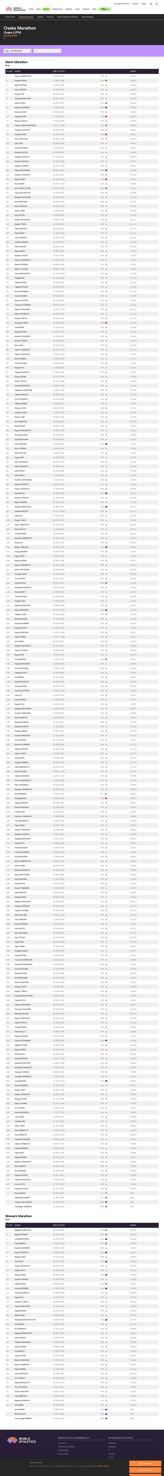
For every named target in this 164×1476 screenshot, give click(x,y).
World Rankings (87, 17)
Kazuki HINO (19, 758)
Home (31, 9)
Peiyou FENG (20, 179)
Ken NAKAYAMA (21, 148)
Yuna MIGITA (20, 1351)
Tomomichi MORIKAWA (24, 960)
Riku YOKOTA (20, 529)
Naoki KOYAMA (21, 85)
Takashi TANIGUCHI (22, 1144)
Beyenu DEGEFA (21, 1234)
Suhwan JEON (20, 408)
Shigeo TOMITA (21, 991)
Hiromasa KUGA (21, 628)
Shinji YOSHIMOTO (22, 314)
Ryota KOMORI (21, 502)
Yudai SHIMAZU (21, 229)
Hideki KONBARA (21, 1148)
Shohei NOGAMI (21, 1058)
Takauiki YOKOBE (21, 910)
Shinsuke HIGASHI (22, 1014)
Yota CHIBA (19, 1117)
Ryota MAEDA (20, 1049)
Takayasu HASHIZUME (23, 390)
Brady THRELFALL (22, 547)
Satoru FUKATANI (22, 982)
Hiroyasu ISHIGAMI (22, 906)
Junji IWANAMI (20, 1081)
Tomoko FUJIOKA (22, 1302)
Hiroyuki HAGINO (21, 951)
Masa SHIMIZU (20, 1369)
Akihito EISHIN (20, 246)
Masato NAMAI (21, 561)
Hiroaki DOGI (20, 884)
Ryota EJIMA (20, 251)
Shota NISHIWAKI (21, 291)
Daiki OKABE (20, 946)
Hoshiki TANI (20, 812)
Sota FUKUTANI (21, 435)
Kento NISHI (19, 184)
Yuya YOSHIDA (20, 89)
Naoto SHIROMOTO (23, 861)
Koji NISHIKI (19, 677)
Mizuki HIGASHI (21, 112)
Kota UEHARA (20, 1166)
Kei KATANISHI (20, 359)
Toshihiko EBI (20, 1121)
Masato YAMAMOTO (23, 1162)
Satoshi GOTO (20, 987)
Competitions (57, 9)
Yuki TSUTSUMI (21, 363)
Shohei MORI (20, 592)
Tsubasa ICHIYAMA (22, 130)
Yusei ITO (18, 695)
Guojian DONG (20, 134)
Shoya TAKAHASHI (22, 220)
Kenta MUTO (20, 475)
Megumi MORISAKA (22, 1400)
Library (143, 4)
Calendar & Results (26, 17)
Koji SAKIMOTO (21, 1135)
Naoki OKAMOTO (22, 484)
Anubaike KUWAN (21, 323)
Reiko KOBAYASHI (22, 1360)
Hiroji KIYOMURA (21, 1085)
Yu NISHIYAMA (20, 534)
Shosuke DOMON (22, 722)
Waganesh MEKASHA (23, 1230)
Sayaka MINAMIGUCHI (23, 1333)
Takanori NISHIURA (22, 776)
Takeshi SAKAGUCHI (23, 1180)
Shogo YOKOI (20, 520)
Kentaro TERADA (21, 498)
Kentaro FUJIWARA (22, 744)
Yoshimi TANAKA (21, 1279)
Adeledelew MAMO (22, 1198)
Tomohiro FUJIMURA (23, 305)
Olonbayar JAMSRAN (23, 1206)
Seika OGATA (20, 1270)
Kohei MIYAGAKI (21, 848)
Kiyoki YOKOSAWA (22, 309)
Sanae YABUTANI (21, 1391)
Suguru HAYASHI (21, 1175)
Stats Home (10, 17)
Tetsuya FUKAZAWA (23, 1009)
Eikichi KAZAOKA (21, 264)
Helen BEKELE (20, 1243)
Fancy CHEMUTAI (21, 1252)
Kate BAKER (20, 1409)
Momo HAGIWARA (22, 1365)
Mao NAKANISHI (21, 933)
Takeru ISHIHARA (21, 749)
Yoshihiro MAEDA (21, 242)
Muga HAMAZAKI (21, 632)
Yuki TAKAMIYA (21, 238)
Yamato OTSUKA (21, 650)
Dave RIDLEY (20, 493)
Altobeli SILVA (20, 583)
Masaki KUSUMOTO (22, 870)
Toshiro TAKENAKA (22, 830)
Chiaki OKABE (20, 1356)
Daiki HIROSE (20, 426)
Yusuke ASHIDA (21, 686)
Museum (135, 4)
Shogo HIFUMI (20, 377)
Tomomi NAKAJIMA (22, 1306)
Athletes (68, 9)
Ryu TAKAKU (20, 215)
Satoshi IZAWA (21, 771)
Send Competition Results (67, 17)
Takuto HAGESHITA (22, 350)
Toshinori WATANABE (23, 480)
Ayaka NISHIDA (20, 1311)
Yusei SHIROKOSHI (22, 273)
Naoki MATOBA (21, 915)
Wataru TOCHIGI (21, 269)
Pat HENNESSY (21, 794)
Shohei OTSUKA (21, 121)
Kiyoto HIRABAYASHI (23, 76)
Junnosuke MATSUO (23, 193)
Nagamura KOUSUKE (23, 901)
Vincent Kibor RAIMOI (23, 1202)
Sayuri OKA (19, 1297)
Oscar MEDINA (20, 659)
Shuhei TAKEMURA (22, 888)
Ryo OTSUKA (20, 937)
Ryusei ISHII (19, 655)
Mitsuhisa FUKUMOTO (23, 1067)
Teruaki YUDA (20, 601)
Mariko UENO (20, 1315)
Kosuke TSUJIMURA (22, 336)
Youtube (111, 1454)
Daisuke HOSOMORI (23, 197)
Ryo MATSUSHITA (22, 682)
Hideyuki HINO (20, 897)
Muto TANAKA (20, 448)
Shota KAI (19, 543)
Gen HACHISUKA (21, 462)
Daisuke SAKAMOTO (23, 646)
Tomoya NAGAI (21, 574)
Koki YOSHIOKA (21, 206)
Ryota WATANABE (22, 875)
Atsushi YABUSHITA (22, 735)
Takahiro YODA (21, 614)
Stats (77, 9)
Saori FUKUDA (20, 1338)
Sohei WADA (20, 471)
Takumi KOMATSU (22, 395)
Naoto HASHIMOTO (23, 565)
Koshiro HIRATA (21, 318)
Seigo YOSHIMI (21, 1103)
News (38, 9)
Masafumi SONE (21, 619)
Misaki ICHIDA (20, 1257)
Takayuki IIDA (20, 278)
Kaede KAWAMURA (22, 1248)
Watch (46, 9)
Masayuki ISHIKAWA (22, 839)
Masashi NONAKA (22, 161)
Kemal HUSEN (20, 103)
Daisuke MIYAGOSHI (22, 1063)
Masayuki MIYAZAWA (23, 709)
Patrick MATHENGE (22, 170)
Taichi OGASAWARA (23, 1005)
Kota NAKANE (20, 1171)
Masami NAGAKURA (22, 605)
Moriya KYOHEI (21, 1099)
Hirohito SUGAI (21, 412)
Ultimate (86, 9)
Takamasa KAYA (21, 673)
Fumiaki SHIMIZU (21, 731)
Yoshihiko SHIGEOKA (23, 1076)
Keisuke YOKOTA (21, 255)
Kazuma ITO (19, 368)
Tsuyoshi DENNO (21, 762)
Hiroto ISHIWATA (21, 399)
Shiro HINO (19, 345)
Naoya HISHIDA (21, 1157)
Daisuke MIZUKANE (22, 664)
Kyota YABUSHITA (22, 525)
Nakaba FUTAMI (21, 1045)
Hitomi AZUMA (20, 1347)
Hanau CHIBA (20, 866)
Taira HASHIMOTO (22, 767)
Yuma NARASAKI (21, 1373)
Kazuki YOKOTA (21, 1023)
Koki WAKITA (20, 928)
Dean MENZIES (21, 444)
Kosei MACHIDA (21, 202)
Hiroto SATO (20, 1184)
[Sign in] (157, 3)
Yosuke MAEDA (21, 1027)
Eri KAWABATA (20, 1329)
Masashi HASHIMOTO (23, 538)
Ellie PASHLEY (20, 1414)
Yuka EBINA (19, 1405)
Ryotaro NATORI (21, 300)
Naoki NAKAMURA (22, 623)
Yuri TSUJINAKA (21, 1387)
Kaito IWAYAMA (21, 879)
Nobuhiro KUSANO (22, 834)
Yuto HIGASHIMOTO (23, 780)
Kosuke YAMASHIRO (23, 713)
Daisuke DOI (19, 94)
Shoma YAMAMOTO (23, 260)
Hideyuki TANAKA (22, 166)
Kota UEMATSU (21, 421)
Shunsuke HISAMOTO (23, 587)
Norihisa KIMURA (21, 924)
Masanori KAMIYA (22, 726)
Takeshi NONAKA (21, 803)
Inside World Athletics (121, 4)
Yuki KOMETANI (21, 1396)
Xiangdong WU (20, 116)
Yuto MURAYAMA (22, 668)
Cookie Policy (63, 1450)
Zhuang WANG (20, 798)
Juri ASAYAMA (20, 740)
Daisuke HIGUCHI (21, 511)
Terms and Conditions (66, 1447)
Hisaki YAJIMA (20, 753)
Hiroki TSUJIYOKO (22, 691)
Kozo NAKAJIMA (21, 969)
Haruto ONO (20, 211)
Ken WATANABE (21, 978)
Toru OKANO (20, 578)
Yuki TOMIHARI (20, 919)
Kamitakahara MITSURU (24, 996)
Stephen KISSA (21, 81)
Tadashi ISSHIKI (21, 282)
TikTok (111, 1457)
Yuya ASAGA (20, 825)
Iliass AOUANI (20, 1193)
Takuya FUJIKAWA (22, 372)
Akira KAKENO (20, 637)
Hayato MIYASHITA (22, 354)
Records (50, 17)
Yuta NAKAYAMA (21, 439)
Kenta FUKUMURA (22, 1112)
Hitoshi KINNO (20, 700)
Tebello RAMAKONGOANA (25, 125)
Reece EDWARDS (22, 610)
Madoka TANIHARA (22, 175)
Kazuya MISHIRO (21, 552)
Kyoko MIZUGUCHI (22, 1382)
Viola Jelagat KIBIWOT (24, 1418)
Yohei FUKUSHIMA (22, 852)
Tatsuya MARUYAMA (23, 98)
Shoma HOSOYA (21, 152)
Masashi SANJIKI (21, 1036)
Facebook (112, 1443)
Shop (94, 9)
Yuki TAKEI (19, 143)
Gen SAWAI (19, 641)
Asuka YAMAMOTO (22, 1266)
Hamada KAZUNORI (22, 1139)
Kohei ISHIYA (20, 1054)
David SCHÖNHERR (22, 1041)
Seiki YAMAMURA (22, 785)
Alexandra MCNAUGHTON (25, 1320)
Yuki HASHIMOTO (22, 821)
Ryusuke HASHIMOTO (23, 789)
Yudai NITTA (19, 843)
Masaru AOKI (20, 417)
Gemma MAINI (20, 1275)
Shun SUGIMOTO (21, 1130)
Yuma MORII (19, 327)
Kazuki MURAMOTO (22, 386)
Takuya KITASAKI (21, 287)
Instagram (112, 1447)
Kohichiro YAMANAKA (23, 816)
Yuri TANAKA (20, 1378)
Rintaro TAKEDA (21, 341)
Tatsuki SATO (20, 1000)
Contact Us (62, 1443)
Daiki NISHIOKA (21, 892)
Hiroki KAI (18, 516)
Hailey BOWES (20, 1284)
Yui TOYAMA (20, 1108)
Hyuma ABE (19, 942)
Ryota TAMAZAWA (22, 1018)
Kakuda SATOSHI (21, 1189)
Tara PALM (19, 1261)
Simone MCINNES (22, 1288)
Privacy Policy (63, 1454)
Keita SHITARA (20, 453)
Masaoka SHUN (21, 973)
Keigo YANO (20, 556)
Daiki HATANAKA (21, 466)
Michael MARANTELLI (23, 507)
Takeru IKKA (19, 1153)
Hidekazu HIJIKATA (22, 157)
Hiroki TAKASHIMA (22, 569)
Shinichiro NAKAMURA (23, 964)
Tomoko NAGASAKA (23, 1342)
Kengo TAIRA (20, 1090)
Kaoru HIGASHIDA (22, 807)
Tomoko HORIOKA (22, 1293)
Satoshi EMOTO (21, 718)
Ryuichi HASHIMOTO (23, 430)
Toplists (40, 17)
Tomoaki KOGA (21, 596)
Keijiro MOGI (19, 233)
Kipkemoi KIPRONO (22, 107)
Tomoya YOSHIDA (22, 1072)
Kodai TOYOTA (21, 381)
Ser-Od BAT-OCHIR (23, 188)
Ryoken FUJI (19, 704)
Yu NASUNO (19, 1324)
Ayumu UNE (19, 457)
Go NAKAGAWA (21, 857)
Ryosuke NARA (21, 332)
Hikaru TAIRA (20, 1126)
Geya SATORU (20, 955)
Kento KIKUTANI (21, 139)
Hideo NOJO (20, 1032)
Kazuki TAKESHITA (22, 489)
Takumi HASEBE (21, 404)
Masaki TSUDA (20, 224)
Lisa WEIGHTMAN (22, 1239)
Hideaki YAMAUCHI (22, 1094)
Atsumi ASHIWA (21, 296)
